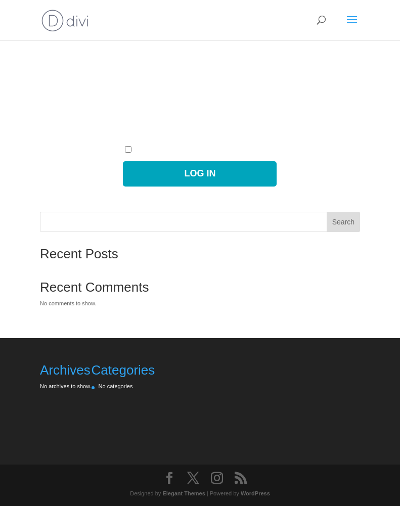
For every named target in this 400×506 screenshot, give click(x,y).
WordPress (255, 493)
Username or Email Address (157, 69)
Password (135, 109)
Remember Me (148, 150)
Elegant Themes (183, 493)
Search (343, 222)
